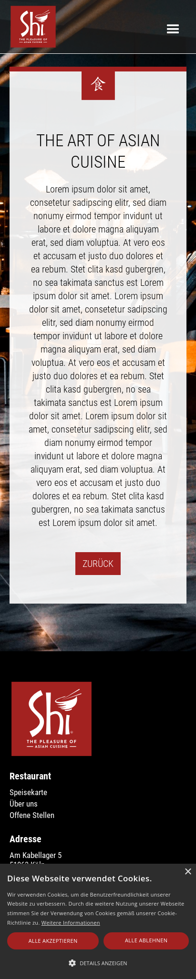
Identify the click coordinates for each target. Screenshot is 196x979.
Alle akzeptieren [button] (53, 940)
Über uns (24, 803)
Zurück (98, 563)
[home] (31, 27)
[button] (173, 26)
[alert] (98, 921)
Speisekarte (28, 792)
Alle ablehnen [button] (146, 940)
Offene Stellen (32, 815)
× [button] (187, 872)
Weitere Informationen (70, 922)
